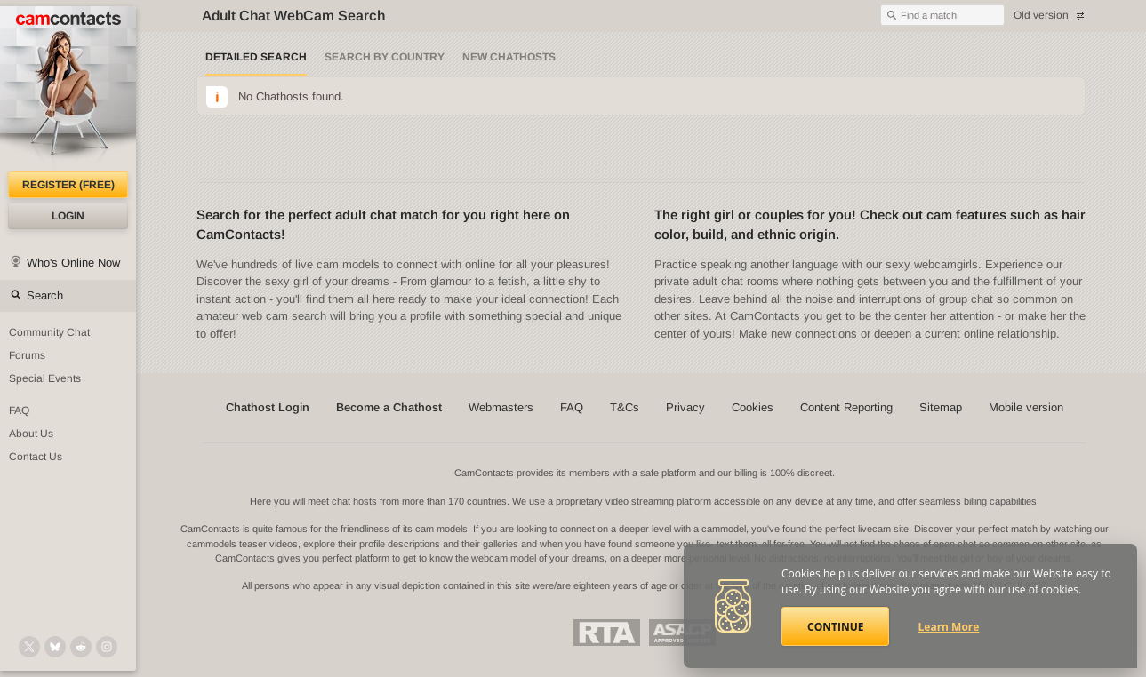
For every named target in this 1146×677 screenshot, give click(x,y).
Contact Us (35, 456)
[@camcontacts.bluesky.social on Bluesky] (55, 646)
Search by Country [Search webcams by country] (385, 57)
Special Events (45, 378)
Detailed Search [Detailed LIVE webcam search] (256, 57)
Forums (27, 355)
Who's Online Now (73, 262)
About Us (31, 433)
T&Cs (624, 407)
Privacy (685, 407)
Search (45, 295)
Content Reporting (846, 407)
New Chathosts (509, 57)
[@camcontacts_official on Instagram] (106, 646)
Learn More (949, 626)
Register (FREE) (68, 185)
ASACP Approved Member (682, 632)
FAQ (19, 410)
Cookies (752, 407)
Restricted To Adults (606, 632)
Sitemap (940, 407)
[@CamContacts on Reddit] (81, 646)
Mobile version (1026, 407)
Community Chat (49, 332)
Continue (835, 626)
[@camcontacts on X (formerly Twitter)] (29, 646)
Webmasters (501, 407)
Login (68, 216)
